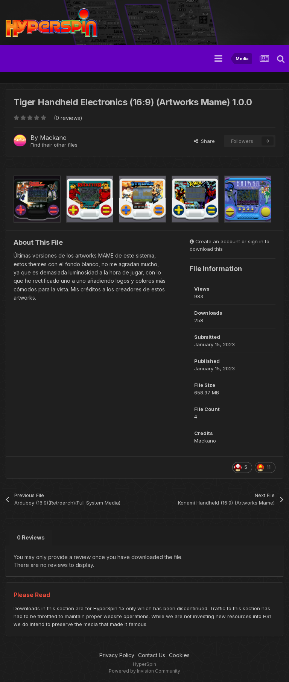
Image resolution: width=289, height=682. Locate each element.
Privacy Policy (116, 655)
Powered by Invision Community (144, 671)
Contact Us (151, 655)
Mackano (53, 137)
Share (204, 141)
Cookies (179, 655)
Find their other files (54, 145)
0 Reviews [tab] (31, 537)
